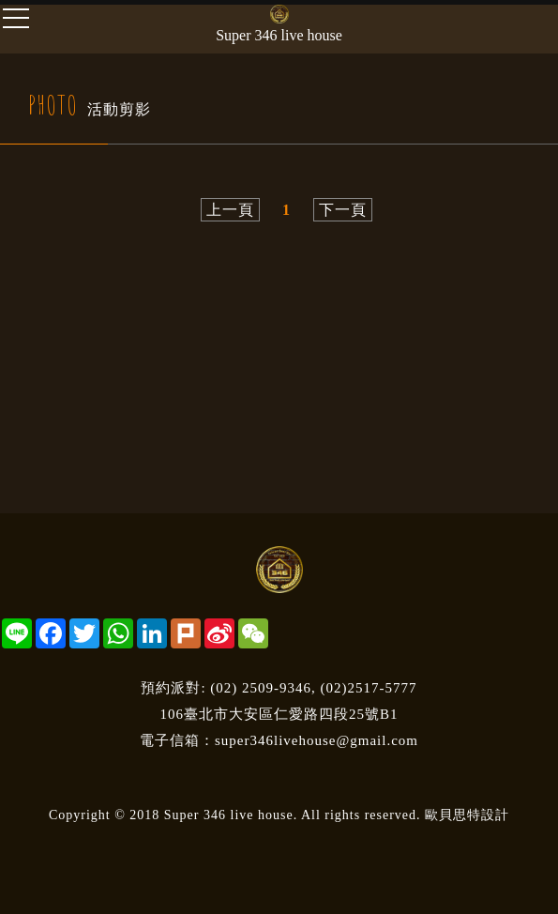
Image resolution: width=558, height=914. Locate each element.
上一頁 (230, 210)
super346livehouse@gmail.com (316, 740)
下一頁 (343, 210)
